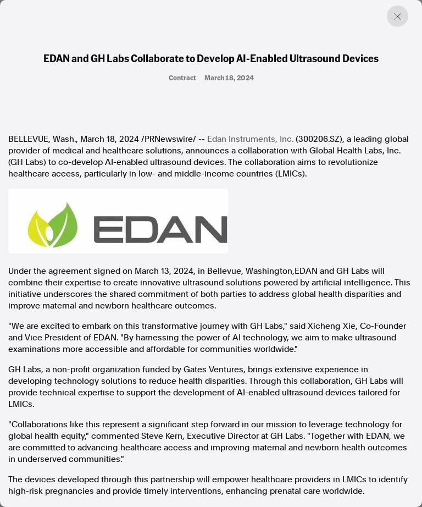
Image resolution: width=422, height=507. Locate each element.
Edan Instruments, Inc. (250, 139)
